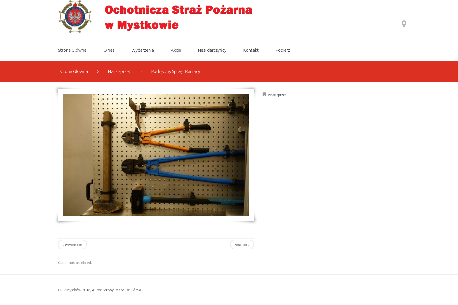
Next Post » (242, 244)
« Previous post (72, 244)
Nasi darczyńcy (212, 50)
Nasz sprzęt (119, 71)
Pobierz (283, 50)
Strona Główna (72, 50)
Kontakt (251, 50)
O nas (108, 50)
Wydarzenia (142, 50)
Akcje (176, 50)
